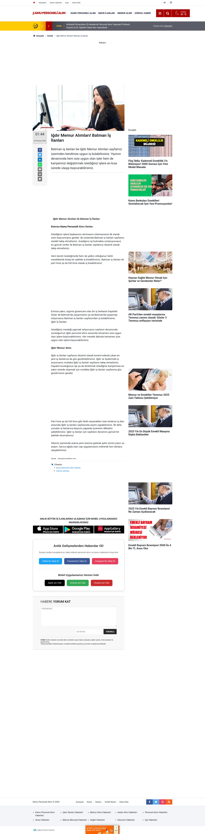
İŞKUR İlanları (106, 13)
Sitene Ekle (76, 3)
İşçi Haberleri (151, 820)
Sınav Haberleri (42, 820)
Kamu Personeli (69, 226)
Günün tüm (162, 26)
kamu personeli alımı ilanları (68, 468)
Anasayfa (80, 802)
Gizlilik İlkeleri (110, 802)
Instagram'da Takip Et (105, 561)
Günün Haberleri (56, 3)
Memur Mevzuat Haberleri (75, 820)
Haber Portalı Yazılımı (46, 830)
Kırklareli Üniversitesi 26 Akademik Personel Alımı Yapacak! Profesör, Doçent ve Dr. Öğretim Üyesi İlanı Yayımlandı (98, 26)
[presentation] (42, 26)
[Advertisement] (102, 62)
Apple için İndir (55, 583)
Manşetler (42, 3)
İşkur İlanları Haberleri (73, 812)
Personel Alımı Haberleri (156, 812)
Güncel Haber (143, 13)
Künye (89, 802)
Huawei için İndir (101, 583)
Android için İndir (78, 583)
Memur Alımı (125, 13)
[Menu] (160, 13)
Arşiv (67, 3)
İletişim (98, 802)
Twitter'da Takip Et (50, 561)
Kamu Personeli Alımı (83, 13)
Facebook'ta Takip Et (77, 561)
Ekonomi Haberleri (126, 820)
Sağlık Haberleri (97, 820)
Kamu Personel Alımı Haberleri (45, 814)
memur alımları (62, 471)
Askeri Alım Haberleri (127, 812)
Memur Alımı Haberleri (100, 812)
